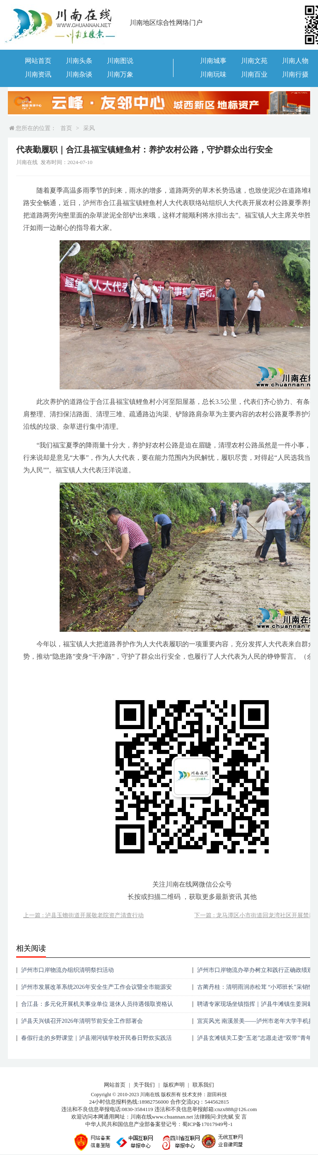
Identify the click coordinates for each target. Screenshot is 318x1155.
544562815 (217, 1102)
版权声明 (174, 1085)
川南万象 (120, 74)
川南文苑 (254, 60)
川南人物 (295, 60)
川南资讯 (38, 74)
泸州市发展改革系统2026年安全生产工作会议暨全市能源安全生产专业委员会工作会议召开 (96, 990)
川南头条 (79, 60)
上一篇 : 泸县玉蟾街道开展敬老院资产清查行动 (83, 915)
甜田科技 (217, 1094)
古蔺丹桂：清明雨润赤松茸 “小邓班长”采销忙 (255, 987)
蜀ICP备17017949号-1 (207, 1124)
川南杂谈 (79, 74)
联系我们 (203, 1085)
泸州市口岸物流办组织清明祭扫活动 (67, 970)
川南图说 (120, 60)
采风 (89, 128)
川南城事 (213, 60)
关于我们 (144, 1085)
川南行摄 (295, 74)
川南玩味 (213, 74)
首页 (66, 128)
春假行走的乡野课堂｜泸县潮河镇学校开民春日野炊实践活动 (96, 1041)
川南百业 (254, 74)
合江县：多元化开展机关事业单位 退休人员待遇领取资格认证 (97, 1007)
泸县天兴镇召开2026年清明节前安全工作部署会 (82, 1021)
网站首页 (38, 60)
